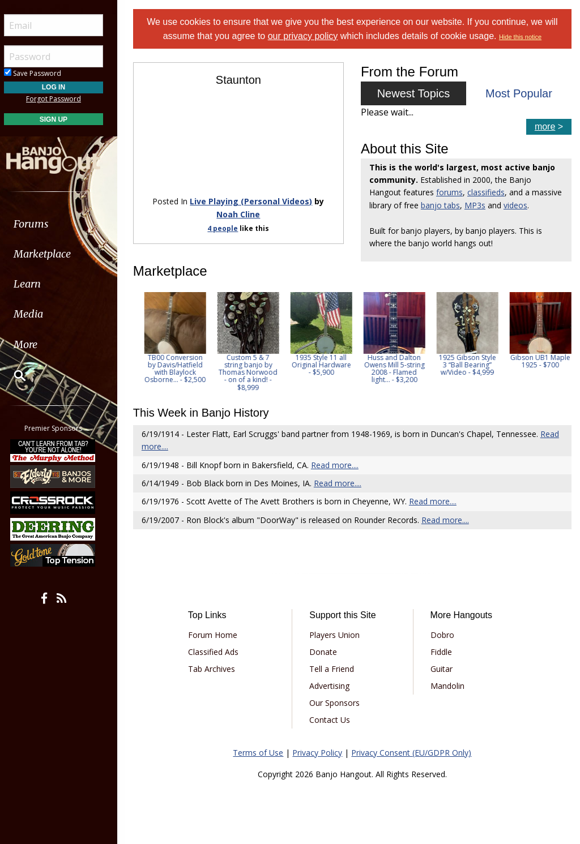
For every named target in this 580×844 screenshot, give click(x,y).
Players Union (337, 634)
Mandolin (448, 685)
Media (38, 313)
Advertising (332, 685)
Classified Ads (216, 651)
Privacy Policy (319, 752)
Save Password (42, 73)
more (545, 126)
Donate (325, 651)
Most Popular (519, 93)
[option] (172, 341)
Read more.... (337, 465)
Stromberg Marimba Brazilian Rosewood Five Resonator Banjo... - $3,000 (172, 372)
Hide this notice (522, 36)
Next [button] (555, 341)
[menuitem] (63, 224)
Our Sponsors (337, 702)
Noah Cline (240, 213)
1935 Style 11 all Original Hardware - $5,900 (391, 365)
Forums (41, 223)
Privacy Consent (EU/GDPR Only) (413, 752)
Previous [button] (141, 341)
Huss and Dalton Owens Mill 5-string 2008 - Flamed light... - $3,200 (464, 369)
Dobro (443, 634)
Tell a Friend (334, 668)
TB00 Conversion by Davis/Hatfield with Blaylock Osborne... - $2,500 (245, 369)
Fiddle (442, 651)
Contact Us (332, 719)
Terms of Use (259, 752)
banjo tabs (474, 205)
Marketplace (52, 253)
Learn (37, 283)
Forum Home (215, 634)
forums (451, 192)
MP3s (508, 205)
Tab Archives (214, 668)
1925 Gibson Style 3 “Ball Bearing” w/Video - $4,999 (537, 365)
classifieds (487, 192)
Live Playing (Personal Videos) (253, 200)
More (36, 344)
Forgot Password (63, 99)
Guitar (442, 668)
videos (549, 205)
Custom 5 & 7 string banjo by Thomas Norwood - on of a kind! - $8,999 (318, 372)
